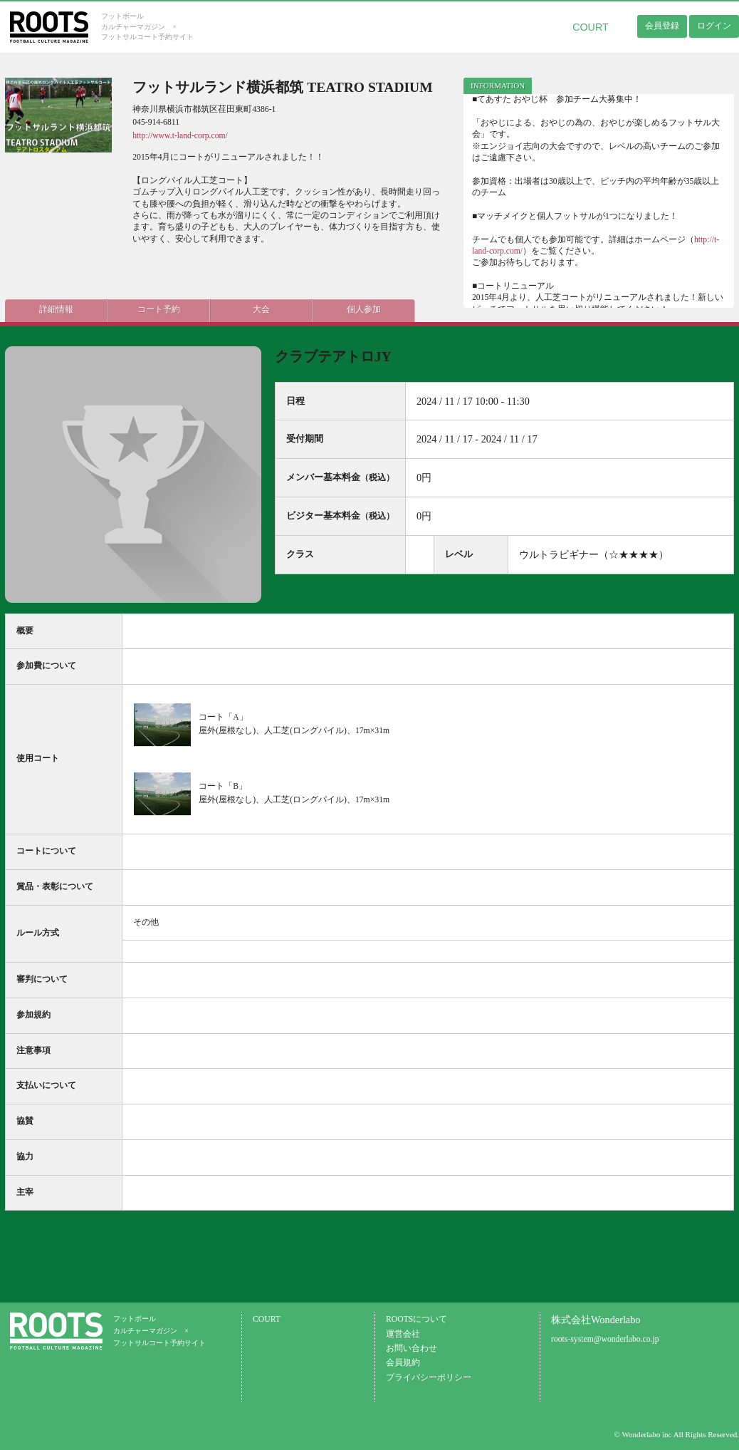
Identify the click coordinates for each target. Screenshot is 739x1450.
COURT (590, 27)
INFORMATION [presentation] (498, 85)
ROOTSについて (416, 1319)
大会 (218, 307)
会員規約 (403, 1362)
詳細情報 (48, 307)
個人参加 (304, 307)
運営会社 (403, 1334)
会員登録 (662, 26)
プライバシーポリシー (428, 1377)
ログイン (714, 26)
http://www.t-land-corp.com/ (180, 135)
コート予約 (133, 307)
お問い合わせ (411, 1348)
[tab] (497, 86)
